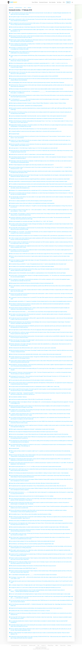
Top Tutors (59, 2)
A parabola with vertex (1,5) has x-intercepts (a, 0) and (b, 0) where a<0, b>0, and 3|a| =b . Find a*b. (30, 610)
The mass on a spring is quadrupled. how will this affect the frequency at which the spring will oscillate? (31, 200)
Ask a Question (52, 2)
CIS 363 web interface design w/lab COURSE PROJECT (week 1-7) (24, 568)
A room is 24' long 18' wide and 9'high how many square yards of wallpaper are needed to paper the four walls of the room (35, 69)
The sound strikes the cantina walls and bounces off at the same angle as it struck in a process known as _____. (33, 380)
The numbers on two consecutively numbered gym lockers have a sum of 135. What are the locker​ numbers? (32, 266)
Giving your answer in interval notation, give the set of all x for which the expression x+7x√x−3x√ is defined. (32, 496)
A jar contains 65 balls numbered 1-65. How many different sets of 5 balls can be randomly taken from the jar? (33, 541)
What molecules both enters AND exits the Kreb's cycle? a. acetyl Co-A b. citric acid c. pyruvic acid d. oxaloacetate (33, 347)
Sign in (68, 2)
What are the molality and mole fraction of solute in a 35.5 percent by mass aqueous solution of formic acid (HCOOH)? (34, 76)
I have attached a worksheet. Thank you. (19, 396)
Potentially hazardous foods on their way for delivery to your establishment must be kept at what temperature (32, 203)
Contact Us (43, 645)
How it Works (35, 2)
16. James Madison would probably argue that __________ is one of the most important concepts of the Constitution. (34, 574)
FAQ (64, 2)
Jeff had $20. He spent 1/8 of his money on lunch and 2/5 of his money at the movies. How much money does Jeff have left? (36, 16)
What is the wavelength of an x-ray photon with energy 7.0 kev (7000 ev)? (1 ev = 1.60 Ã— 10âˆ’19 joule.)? (32, 221)
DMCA (56, 645)
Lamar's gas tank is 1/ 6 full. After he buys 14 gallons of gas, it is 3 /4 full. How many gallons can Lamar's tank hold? (34, 148)
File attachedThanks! (15, 448)
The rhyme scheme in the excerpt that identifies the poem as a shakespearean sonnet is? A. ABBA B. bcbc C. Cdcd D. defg (35, 386)
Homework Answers (43, 2)
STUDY (13, 2)
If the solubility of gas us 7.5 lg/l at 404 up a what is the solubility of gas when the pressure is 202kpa (31, 514)
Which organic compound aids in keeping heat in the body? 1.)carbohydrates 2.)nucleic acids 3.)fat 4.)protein (32, 429)
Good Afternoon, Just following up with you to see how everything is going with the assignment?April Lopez (32, 543)
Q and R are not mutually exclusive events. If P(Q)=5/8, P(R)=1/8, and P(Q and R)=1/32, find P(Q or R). (31, 399)
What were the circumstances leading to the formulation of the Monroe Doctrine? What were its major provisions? (33, 565)
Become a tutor (32, 645)
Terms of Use (62, 645)
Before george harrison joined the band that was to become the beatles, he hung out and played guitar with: (32, 283)
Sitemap (69, 645)
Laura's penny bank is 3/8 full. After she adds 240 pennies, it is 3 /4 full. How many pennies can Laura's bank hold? (34, 128)
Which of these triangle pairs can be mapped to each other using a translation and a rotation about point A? (32, 164)
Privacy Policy (50, 645)
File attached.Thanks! (15, 133)
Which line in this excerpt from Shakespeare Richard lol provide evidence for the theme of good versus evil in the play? (34, 431)
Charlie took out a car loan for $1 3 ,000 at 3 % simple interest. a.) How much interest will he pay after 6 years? (33, 154)
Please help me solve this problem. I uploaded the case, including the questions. (26, 105)
